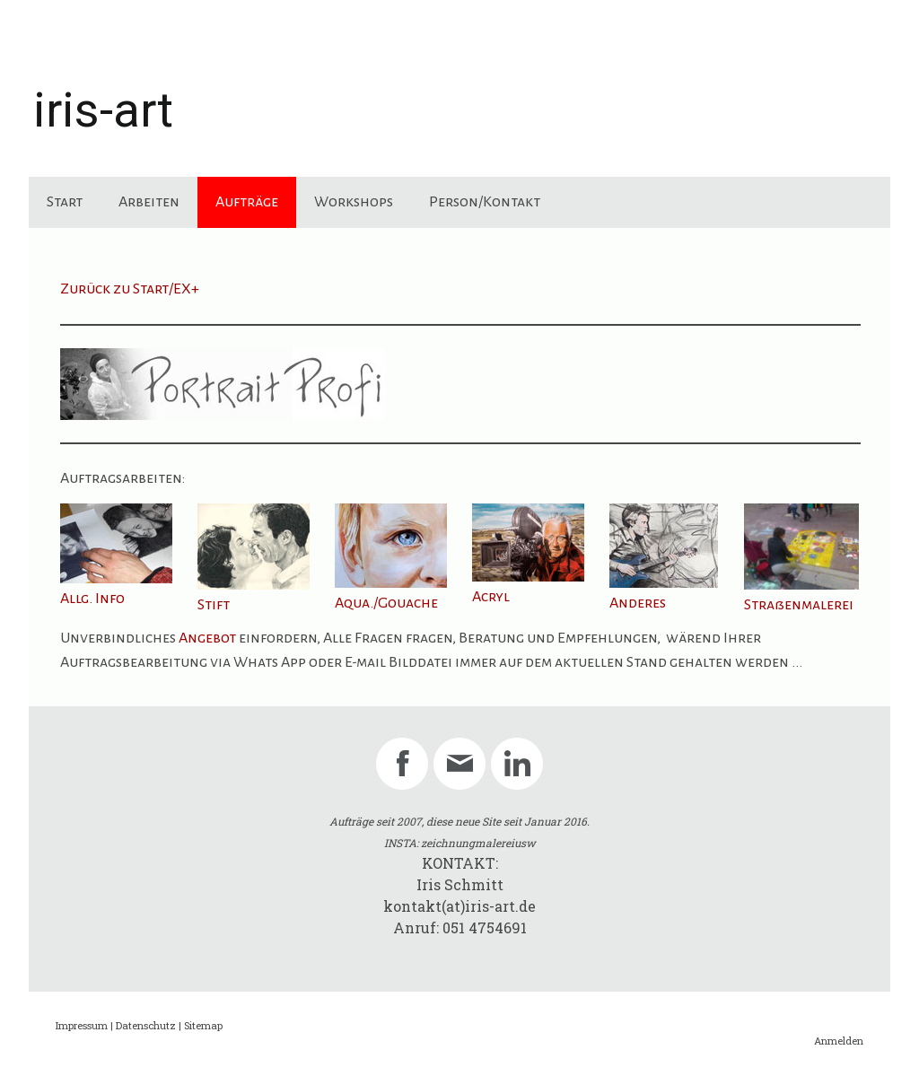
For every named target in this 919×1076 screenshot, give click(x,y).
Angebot (207, 638)
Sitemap (203, 1025)
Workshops (353, 202)
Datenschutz (146, 1025)
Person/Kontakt (484, 202)
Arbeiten (148, 202)
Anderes (637, 603)
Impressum (82, 1025)
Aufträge (246, 202)
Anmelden (838, 1040)
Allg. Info (92, 598)
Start (65, 202)
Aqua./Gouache (386, 603)
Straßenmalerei (798, 605)
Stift (213, 605)
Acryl (491, 597)
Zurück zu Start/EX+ (129, 289)
